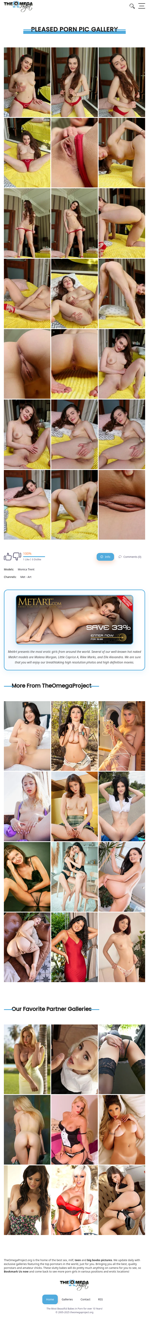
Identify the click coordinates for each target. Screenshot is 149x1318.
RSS (100, 1299)
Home (50, 1299)
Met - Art (25, 577)
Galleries (67, 1299)
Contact (85, 1299)
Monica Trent (26, 569)
